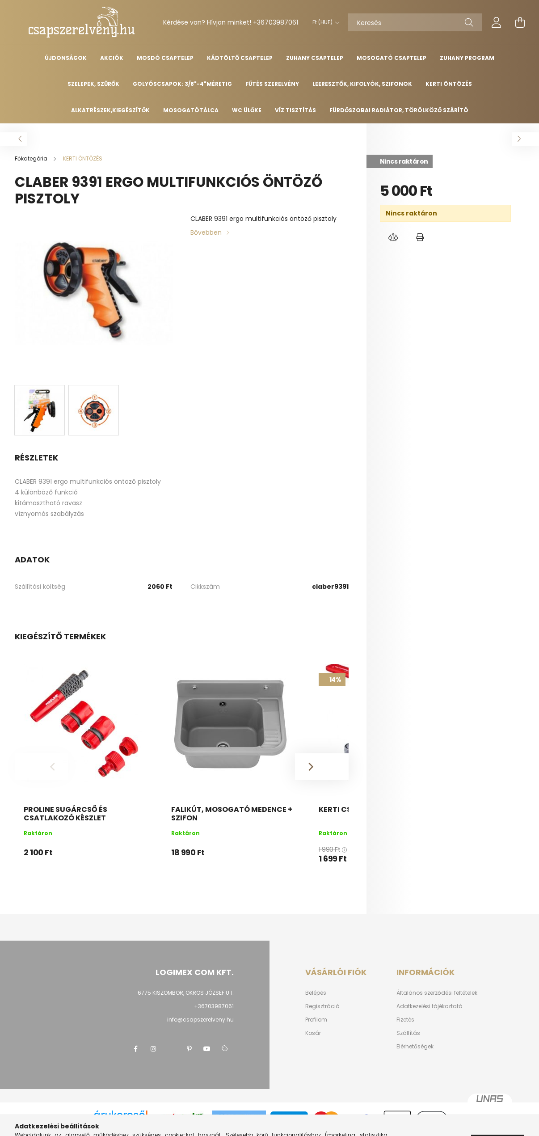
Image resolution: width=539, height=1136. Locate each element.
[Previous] (41, 766)
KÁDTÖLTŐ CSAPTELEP (240, 58)
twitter (171, 1049)
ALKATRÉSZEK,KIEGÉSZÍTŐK (110, 110)
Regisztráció (322, 1006)
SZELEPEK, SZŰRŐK (93, 84)
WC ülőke (246, 110)
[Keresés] (415, 22)
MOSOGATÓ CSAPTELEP (391, 58)
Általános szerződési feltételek (436, 993)
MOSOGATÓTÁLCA (191, 110)
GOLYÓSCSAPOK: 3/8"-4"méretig (182, 84)
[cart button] (520, 22)
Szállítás (408, 1033)
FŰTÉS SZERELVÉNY (272, 84)
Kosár (313, 1033)
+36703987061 (275, 22)
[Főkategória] (32, 158)
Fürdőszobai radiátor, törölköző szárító (398, 110)
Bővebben (206, 232)
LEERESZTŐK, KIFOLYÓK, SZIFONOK (362, 84)
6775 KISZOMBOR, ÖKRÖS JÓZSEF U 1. (186, 993)
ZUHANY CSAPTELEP (314, 58)
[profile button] (496, 22)
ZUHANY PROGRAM (467, 58)
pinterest (189, 1049)
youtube (207, 1049)
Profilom (316, 1020)
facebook (135, 1049)
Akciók (111, 58)
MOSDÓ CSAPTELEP (165, 58)
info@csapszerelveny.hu (200, 1019)
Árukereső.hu (120, 1124)
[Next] (322, 766)
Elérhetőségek (415, 1046)
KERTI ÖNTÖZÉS (448, 84)
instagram (153, 1049)
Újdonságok (66, 58)
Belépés (315, 993)
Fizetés (405, 1020)
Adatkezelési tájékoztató (429, 1006)
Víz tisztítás (295, 110)
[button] (393, 237)
